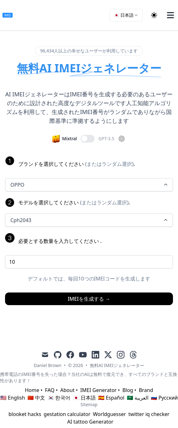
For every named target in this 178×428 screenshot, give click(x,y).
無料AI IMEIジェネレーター (117, 365)
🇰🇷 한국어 (59, 397)
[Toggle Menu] (170, 15)
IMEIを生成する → (89, 298)
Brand (146, 390)
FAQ (50, 390)
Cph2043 (89, 220)
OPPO (89, 184)
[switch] (88, 138)
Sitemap (89, 404)
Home (32, 390)
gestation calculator (67, 414)
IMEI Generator (98, 390)
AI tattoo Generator (90, 421)
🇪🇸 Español (111, 397)
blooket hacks (25, 414)
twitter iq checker (149, 414)
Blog (127, 390)
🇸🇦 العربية (137, 397)
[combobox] (126, 15)
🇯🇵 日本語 (84, 397)
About (67, 390)
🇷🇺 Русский (164, 397)
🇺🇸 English (12, 397)
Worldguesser (109, 414)
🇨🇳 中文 (36, 397)
